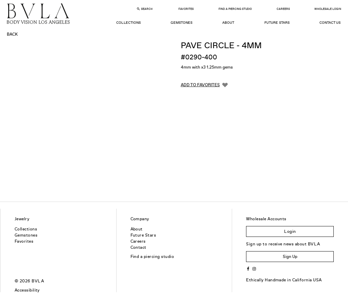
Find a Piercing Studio (235, 9)
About (228, 22)
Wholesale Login (327, 9)
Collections (128, 22)
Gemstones (181, 22)
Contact (138, 247)
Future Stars (277, 22)
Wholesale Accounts (266, 219)
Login (290, 231)
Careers (283, 9)
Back (12, 34)
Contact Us (330, 22)
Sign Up (290, 256)
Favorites (186, 9)
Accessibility (27, 290)
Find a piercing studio (152, 257)
